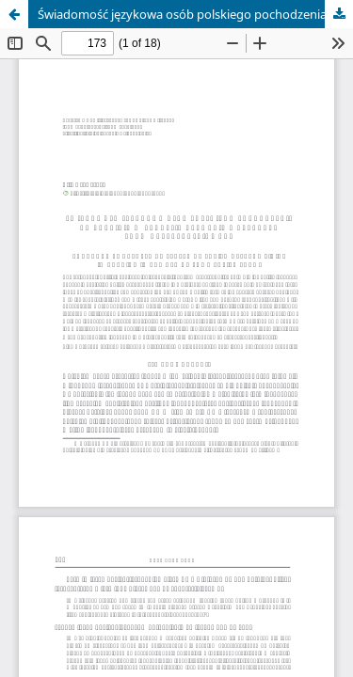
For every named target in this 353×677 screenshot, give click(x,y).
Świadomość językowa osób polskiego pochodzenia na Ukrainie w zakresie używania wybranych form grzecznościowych (195, 14)
